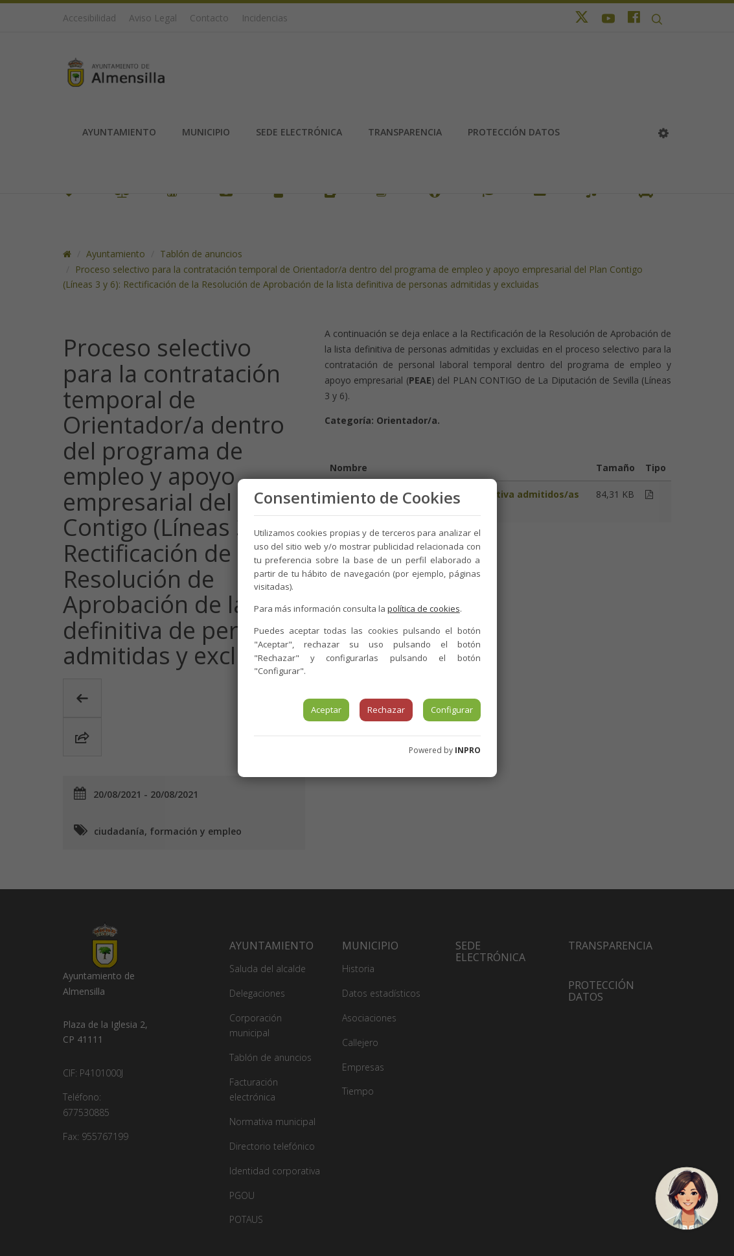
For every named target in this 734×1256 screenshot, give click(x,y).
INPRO (468, 750)
